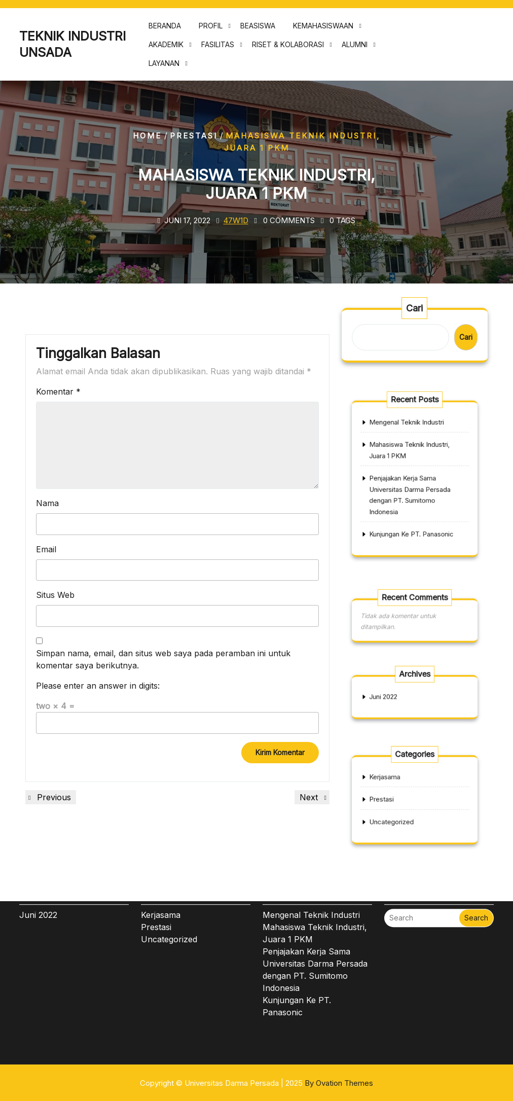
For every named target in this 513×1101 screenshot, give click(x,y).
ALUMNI (355, 48)
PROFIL (211, 29)
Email (46, 549)
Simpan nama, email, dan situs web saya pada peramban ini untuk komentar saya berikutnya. (163, 659)
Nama (47, 503)
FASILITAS (217, 48)
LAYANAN (164, 66)
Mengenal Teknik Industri (408, 439)
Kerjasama (393, 783)
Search (476, 865)
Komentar (58, 391)
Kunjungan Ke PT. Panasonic (412, 518)
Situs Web (55, 595)
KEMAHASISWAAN (323, 29)
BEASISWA (257, 29)
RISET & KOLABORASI (288, 48)
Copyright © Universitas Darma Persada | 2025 (256, 1083)
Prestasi (193, 135)
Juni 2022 (392, 697)
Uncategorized (398, 815)
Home (147, 135)
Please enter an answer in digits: (98, 686)
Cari (415, 309)
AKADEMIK (166, 48)
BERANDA (165, 29)
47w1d (236, 220)
